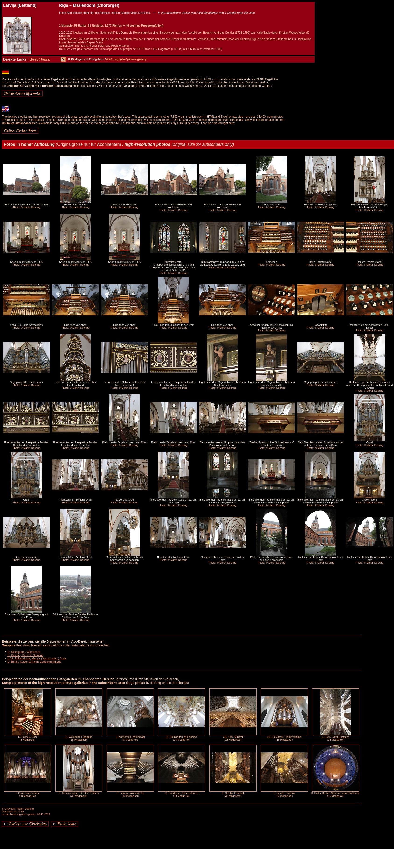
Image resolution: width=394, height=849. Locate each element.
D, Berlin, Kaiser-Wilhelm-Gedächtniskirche (34, 661)
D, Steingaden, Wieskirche (23, 652)
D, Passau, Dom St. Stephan (25, 655)
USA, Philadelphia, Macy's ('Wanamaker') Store (37, 658)
